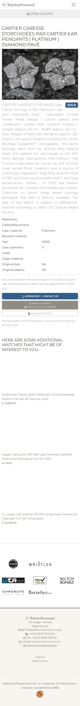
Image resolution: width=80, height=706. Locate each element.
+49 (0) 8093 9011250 (42, 633)
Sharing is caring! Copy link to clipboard (40, 305)
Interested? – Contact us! (40, 296)
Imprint (40, 657)
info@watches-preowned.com (41, 641)
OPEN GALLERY (40, 13)
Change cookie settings (40, 645)
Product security (40, 313)
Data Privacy (40, 661)
